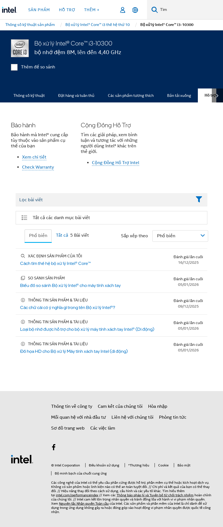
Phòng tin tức (172, 417)
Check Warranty (38, 167)
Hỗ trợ (210, 95)
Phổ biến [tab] (38, 235)
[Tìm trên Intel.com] (190, 10)
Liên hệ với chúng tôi (132, 417)
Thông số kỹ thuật (29, 95)
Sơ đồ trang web (68, 428)
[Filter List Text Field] (104, 200)
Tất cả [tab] (62, 235)
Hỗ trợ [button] (67, 9)
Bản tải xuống (179, 95)
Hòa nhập (157, 406)
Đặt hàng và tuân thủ (76, 95)
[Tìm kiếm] (154, 9)
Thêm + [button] (91, 9)
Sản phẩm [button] (39, 9)
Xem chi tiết (34, 157)
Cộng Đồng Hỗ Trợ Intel (115, 163)
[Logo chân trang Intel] (22, 459)
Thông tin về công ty (71, 406)
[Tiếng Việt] (135, 10)
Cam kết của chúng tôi (120, 406)
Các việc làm (102, 428)
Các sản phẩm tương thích (131, 95)
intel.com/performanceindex (77, 495)
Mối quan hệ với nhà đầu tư (78, 417)
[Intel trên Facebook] (53, 448)
